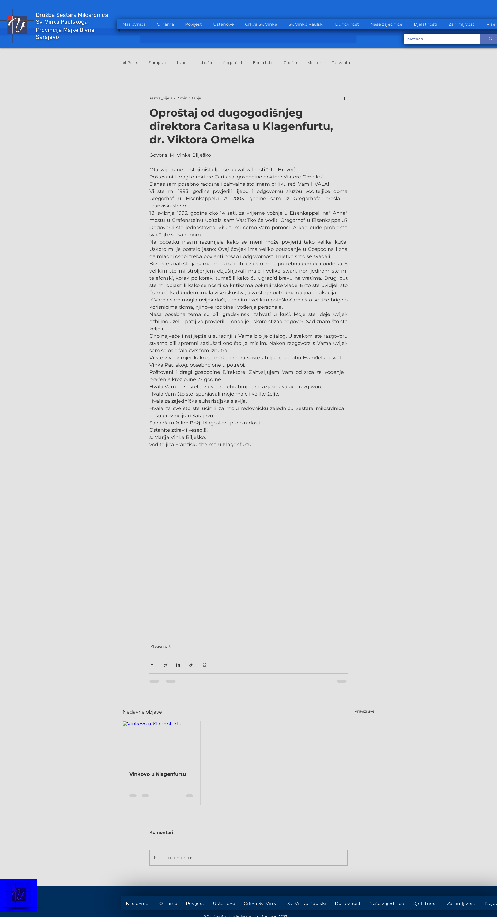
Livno (182, 62)
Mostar (314, 62)
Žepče (290, 62)
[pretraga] (438, 39)
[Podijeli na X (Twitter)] (165, 664)
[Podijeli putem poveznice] (191, 664)
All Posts (130, 62)
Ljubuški (204, 62)
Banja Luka (263, 62)
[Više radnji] (344, 98)
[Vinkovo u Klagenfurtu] (161, 743)
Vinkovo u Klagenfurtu (157, 774)
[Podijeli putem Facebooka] (152, 664)
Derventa (341, 62)
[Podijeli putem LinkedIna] (178, 664)
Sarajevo (157, 62)
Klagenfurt (232, 62)
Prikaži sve (364, 711)
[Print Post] (204, 664)
